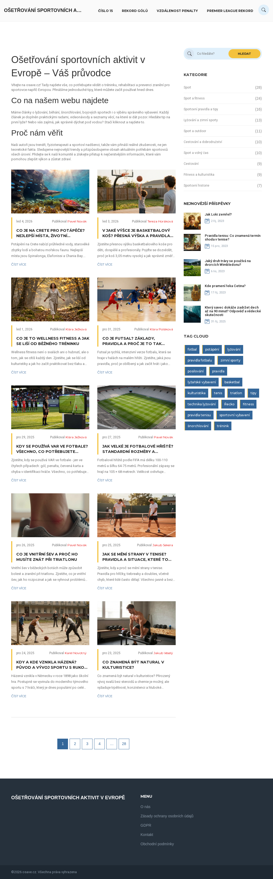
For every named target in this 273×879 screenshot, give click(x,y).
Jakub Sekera (162, 545)
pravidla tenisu (199, 415)
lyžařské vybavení (202, 382)
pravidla (218, 371)
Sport (187, 87)
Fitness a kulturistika (199, 174)
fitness (248, 404)
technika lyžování (202, 404)
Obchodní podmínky (157, 844)
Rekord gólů (135, 11)
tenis (218, 393)
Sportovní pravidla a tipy (201, 109)
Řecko (229, 404)
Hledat (244, 54)
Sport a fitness (194, 98)
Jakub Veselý (163, 653)
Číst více (18, 264)
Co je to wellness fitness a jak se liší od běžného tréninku (52, 341)
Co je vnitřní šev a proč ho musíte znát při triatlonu (47, 557)
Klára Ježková (76, 329)
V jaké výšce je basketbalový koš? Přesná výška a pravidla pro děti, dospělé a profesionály (136, 233)
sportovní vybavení (234, 415)
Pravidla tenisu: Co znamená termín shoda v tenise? (232, 237)
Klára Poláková (161, 329)
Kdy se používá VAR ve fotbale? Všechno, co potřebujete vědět (52, 449)
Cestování (191, 164)
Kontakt (146, 834)
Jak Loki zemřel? (218, 214)
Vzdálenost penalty (177, 11)
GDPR (145, 825)
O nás (145, 807)
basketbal (232, 382)
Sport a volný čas (196, 153)
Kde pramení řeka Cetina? (225, 286)
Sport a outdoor (195, 131)
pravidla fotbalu (200, 360)
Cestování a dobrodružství (203, 142)
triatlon (236, 393)
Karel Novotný (76, 653)
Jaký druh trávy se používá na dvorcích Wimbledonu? (228, 263)
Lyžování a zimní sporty (201, 120)
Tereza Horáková (160, 221)
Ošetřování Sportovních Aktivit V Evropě (44, 10)
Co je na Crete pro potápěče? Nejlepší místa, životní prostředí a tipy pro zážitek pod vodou (50, 233)
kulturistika (197, 393)
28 (124, 744)
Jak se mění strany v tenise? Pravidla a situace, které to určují (135, 557)
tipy (253, 393)
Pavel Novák (77, 221)
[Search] (263, 10)
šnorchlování (198, 426)
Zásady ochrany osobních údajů (166, 816)
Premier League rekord (230, 11)
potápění (212, 349)
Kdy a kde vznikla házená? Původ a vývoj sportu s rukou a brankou (51, 665)
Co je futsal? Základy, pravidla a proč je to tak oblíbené (132, 341)
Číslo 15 (105, 11)
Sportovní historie (196, 185)
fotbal (192, 349)
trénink (223, 426)
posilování (196, 371)
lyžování (233, 349)
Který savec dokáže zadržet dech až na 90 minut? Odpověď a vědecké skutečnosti (233, 311)
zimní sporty (230, 360)
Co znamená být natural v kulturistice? (133, 665)
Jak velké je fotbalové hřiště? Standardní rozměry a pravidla (137, 449)
